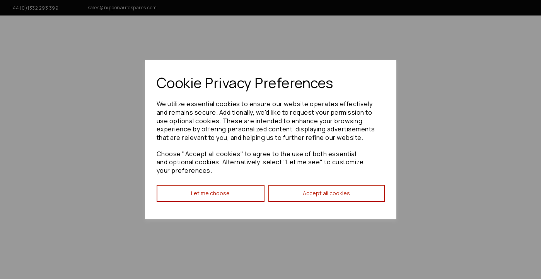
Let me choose (210, 193)
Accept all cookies (326, 193)
